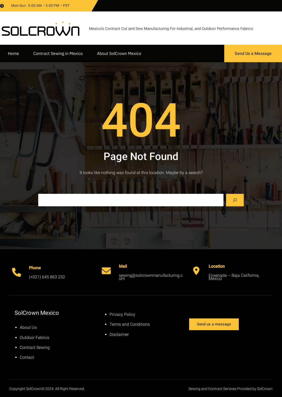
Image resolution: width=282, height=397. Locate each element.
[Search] (235, 200)
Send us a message (214, 324)
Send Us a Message (253, 53)
